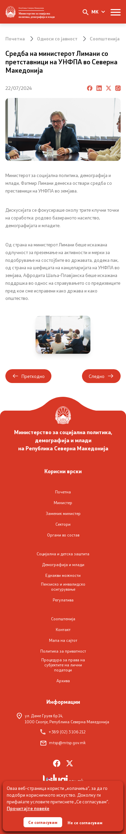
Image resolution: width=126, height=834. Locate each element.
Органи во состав (63, 534)
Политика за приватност (63, 651)
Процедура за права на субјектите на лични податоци (63, 664)
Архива (63, 680)
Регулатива (63, 599)
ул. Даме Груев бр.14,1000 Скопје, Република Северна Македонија (63, 718)
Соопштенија (105, 38)
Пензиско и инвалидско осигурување (63, 587)
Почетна (15, 38)
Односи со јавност (57, 38)
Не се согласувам (85, 822)
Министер (63, 502)
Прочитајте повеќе (28, 808)
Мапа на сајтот (63, 640)
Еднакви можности (63, 575)
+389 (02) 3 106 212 (63, 731)
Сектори (63, 524)
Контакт (63, 629)
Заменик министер (63, 513)
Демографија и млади (63, 564)
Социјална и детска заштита (63, 553)
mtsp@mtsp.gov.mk (63, 742)
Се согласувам (42, 822)
